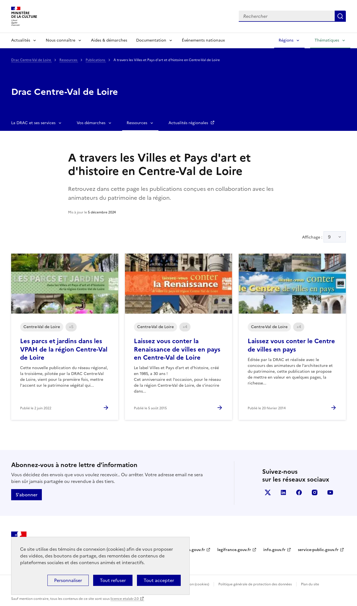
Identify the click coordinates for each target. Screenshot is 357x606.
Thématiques (327, 40)
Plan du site (310, 584)
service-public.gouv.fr (318, 550)
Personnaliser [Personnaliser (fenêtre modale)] (68, 580)
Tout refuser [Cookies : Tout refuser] (113, 580)
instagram (314, 492)
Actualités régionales (188, 123)
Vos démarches (91, 123)
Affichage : (324, 236)
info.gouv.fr (274, 550)
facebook (299, 492)
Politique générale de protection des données (255, 584)
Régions (286, 40)
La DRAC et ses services (33, 123)
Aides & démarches (109, 40)
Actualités (20, 40)
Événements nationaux (203, 40)
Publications (96, 59)
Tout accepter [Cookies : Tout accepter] (159, 580)
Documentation (151, 40)
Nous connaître (60, 40)
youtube (330, 492)
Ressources (68, 59)
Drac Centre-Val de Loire (31, 59)
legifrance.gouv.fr (234, 550)
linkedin (283, 492)
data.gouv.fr (193, 550)
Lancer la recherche (340, 16)
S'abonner (26, 494)
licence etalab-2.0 (124, 598)
